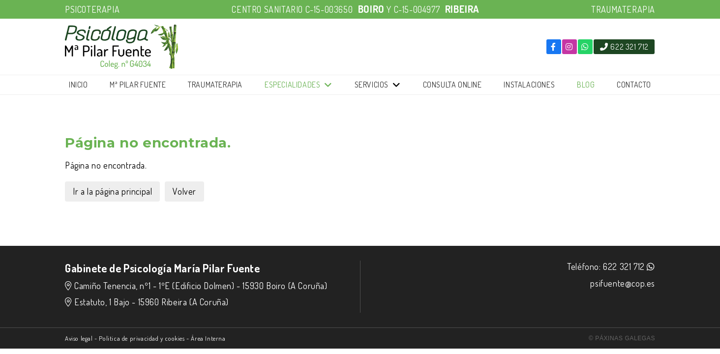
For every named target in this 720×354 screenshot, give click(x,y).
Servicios (372, 84)
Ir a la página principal (112, 191)
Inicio (78, 84)
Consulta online (452, 84)
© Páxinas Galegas (622, 338)
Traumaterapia (215, 84)
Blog (586, 84)
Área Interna (208, 338)
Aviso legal (79, 338)
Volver (184, 191)
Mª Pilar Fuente (138, 84)
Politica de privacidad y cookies (141, 338)
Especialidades (292, 84)
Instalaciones (529, 84)
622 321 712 (624, 266)
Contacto (634, 84)
